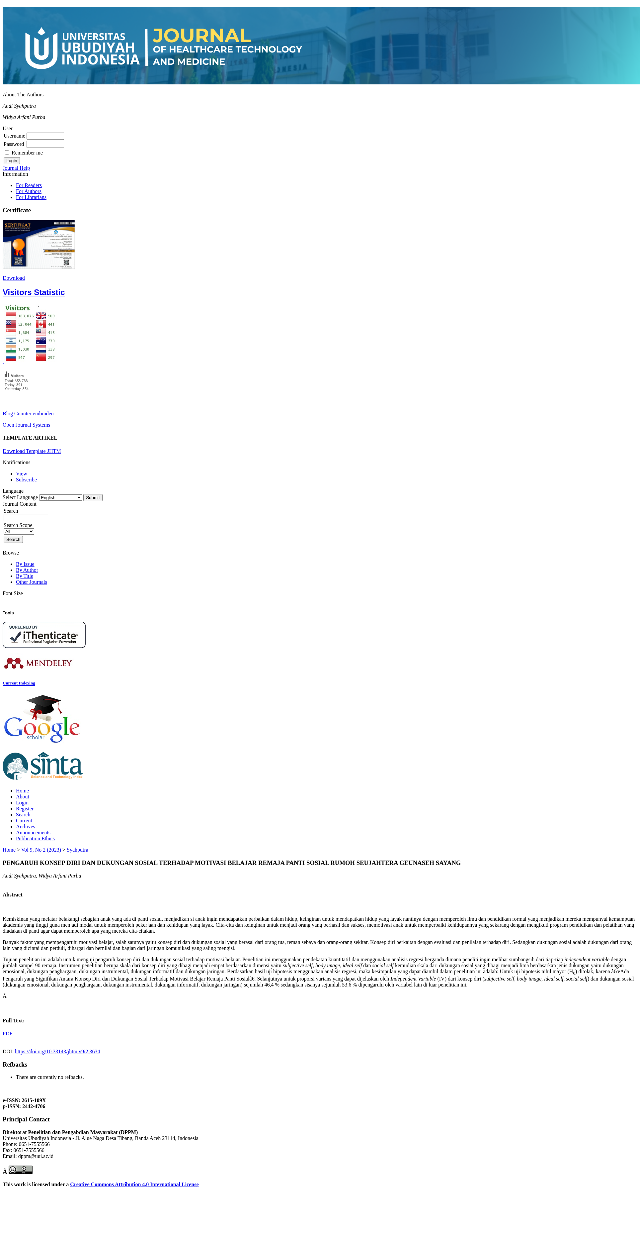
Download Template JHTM (32, 451)
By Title (24, 576)
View (21, 473)
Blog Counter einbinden (28, 413)
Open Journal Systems (26, 425)
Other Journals (31, 582)
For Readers (29, 185)
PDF (7, 1033)
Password (14, 144)
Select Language (20, 497)
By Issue (25, 564)
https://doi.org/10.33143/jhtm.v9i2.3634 (57, 1051)
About (22, 796)
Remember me (27, 153)
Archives (25, 826)
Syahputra (77, 850)
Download (14, 278)
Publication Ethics (35, 838)
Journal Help (16, 168)
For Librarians (31, 197)
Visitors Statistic (34, 292)
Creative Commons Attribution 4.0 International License (134, 1184)
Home (22, 790)
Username (14, 136)
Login (22, 802)
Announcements (33, 832)
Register (25, 808)
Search (23, 814)
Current (24, 820)
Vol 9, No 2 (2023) (41, 850)
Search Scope (19, 528)
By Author (27, 570)
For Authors (28, 191)
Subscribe (26, 479)
